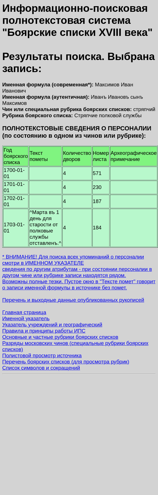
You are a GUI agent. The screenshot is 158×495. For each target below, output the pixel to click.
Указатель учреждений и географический (52, 325)
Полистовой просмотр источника (42, 355)
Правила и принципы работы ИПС (43, 331)
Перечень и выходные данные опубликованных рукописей (73, 300)
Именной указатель (25, 318)
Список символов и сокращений (41, 368)
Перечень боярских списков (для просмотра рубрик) (65, 362)
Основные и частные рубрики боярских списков (60, 337)
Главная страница (24, 312)
